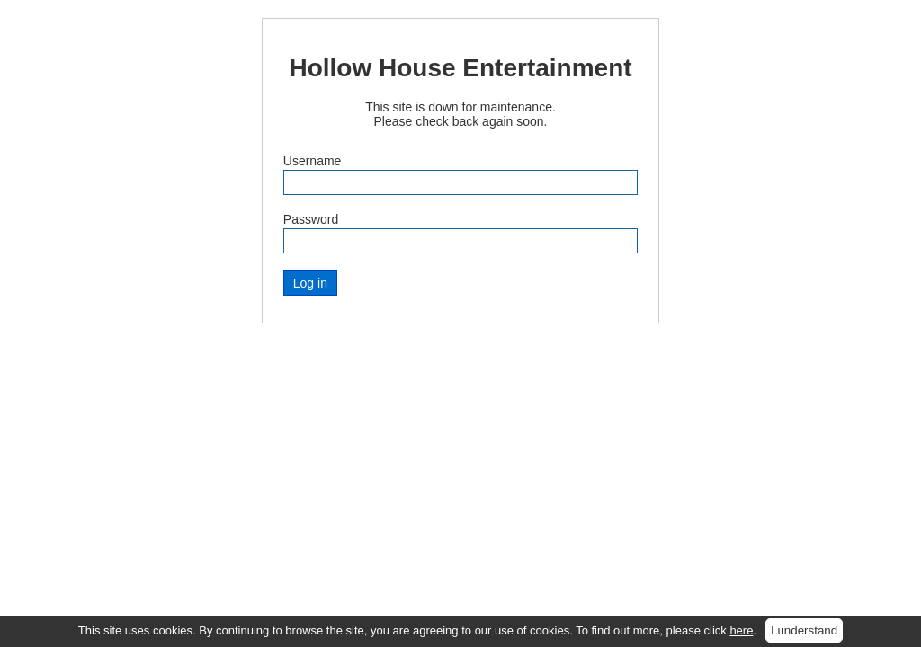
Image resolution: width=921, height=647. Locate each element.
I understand (804, 630)
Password (310, 219)
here (741, 630)
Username (312, 161)
